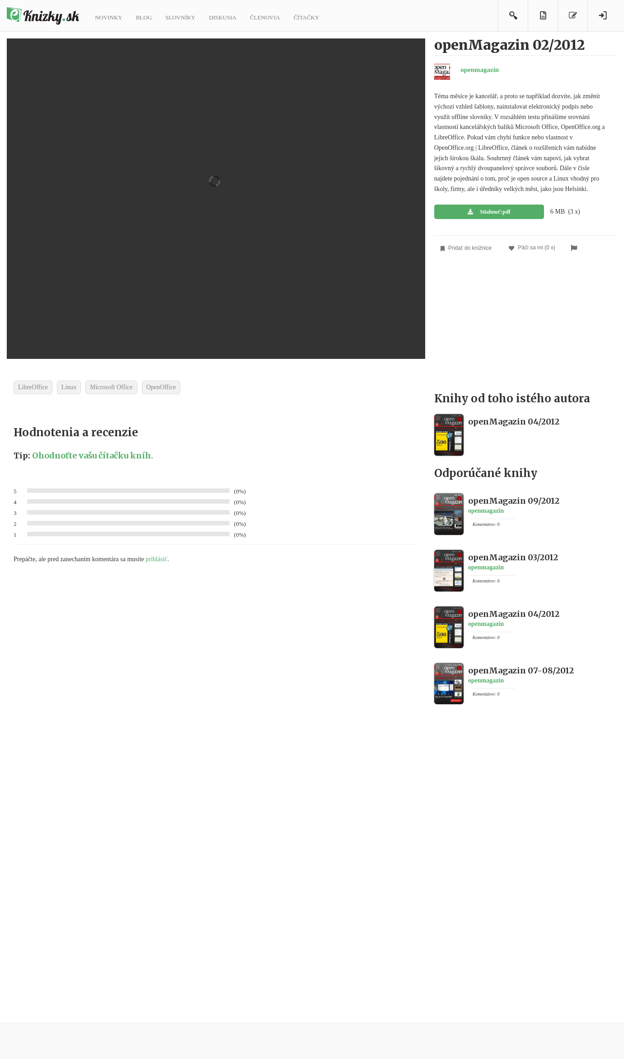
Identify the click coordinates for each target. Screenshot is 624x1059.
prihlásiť (156, 559)
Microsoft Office (111, 387)
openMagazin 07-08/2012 (521, 670)
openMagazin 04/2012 (513, 421)
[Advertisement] (525, 325)
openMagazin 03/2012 (513, 557)
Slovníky (180, 17)
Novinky (108, 17)
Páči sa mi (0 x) (532, 247)
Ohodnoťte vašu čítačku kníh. (92, 455)
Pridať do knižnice (466, 248)
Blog (144, 17)
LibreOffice (33, 387)
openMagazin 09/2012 (513, 501)
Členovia (265, 17)
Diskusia (223, 17)
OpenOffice (161, 387)
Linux (68, 387)
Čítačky (306, 17)
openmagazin (479, 69)
